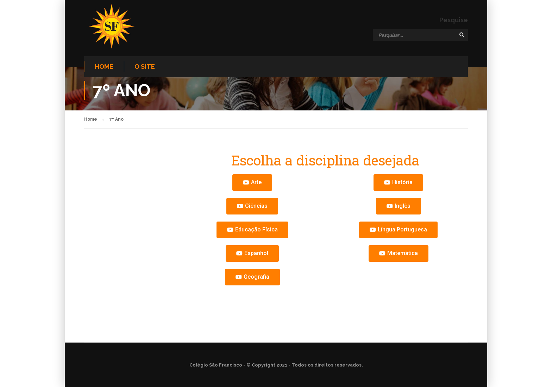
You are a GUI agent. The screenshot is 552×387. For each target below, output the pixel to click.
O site (144, 66)
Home (104, 66)
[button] (252, 182)
